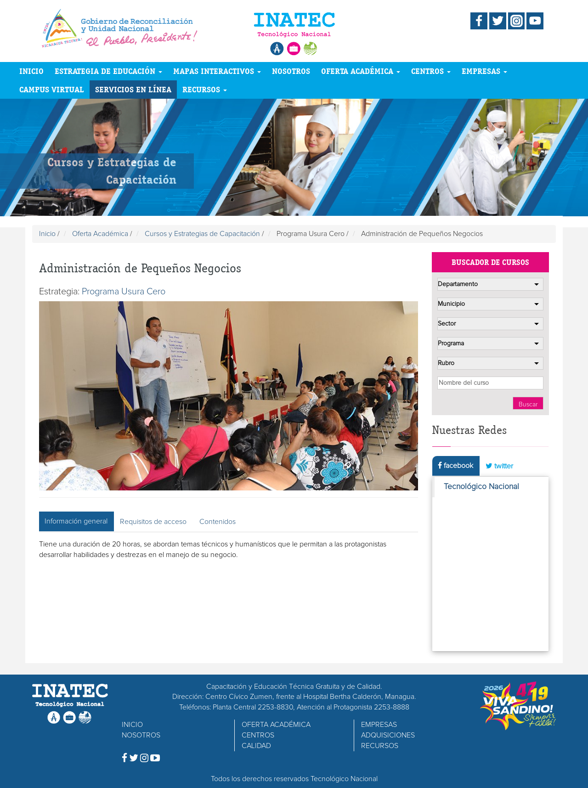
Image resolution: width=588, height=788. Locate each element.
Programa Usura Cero (123, 291)
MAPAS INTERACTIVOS (217, 71)
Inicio (47, 233)
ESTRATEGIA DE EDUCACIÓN (108, 71)
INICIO (31, 71)
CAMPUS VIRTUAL (51, 89)
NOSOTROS (291, 71)
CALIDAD (256, 745)
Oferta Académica (100, 233)
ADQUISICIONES (388, 735)
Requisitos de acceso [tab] (153, 521)
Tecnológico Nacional (481, 487)
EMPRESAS (484, 71)
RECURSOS (204, 89)
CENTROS (431, 71)
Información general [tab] (76, 521)
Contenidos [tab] (217, 521)
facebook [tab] (455, 465)
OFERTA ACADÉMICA (360, 71)
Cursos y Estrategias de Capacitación (202, 233)
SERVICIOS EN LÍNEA (133, 89)
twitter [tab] (499, 466)
